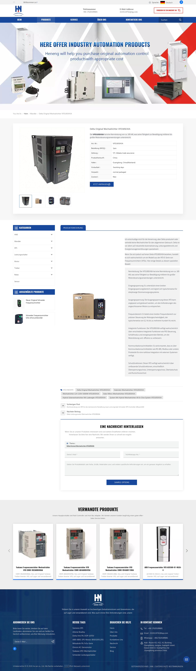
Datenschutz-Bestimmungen (169, 666)
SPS (15, 248)
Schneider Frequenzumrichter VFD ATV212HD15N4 (37, 316)
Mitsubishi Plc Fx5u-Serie (82, 643)
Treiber (17, 268)
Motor (16, 261)
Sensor (17, 281)
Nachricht (114, 643)
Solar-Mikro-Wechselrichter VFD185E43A (119, 393)
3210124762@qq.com (129, 12)
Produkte (46, 19)
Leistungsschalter (21, 254)
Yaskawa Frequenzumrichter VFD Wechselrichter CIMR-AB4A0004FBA (76, 568)
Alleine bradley (78, 632)
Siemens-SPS (77, 628)
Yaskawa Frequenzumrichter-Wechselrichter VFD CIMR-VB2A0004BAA (33, 568)
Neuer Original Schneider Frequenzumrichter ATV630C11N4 (35, 301)
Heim (19, 19)
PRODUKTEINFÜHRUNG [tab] (73, 228)
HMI (16, 234)
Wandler (33, 113)
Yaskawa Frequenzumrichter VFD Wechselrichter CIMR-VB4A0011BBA (120, 568)
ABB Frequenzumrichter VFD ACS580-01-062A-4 (162, 568)
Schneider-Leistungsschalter (83, 655)
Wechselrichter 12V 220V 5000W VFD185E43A (81, 393)
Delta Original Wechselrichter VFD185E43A (93, 390)
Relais (16, 274)
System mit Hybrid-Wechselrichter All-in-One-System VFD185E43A (136, 397)
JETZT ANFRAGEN (100, 184)
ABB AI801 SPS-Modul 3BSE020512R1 (88, 640)
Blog (112, 651)
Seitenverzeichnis (139, 666)
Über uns (101, 19)
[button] (187, 550)
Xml (152, 666)
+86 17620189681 (90, 12)
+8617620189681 (161, 638)
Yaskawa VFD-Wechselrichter (84, 651)
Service (74, 19)
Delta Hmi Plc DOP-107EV (83, 636)
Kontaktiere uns (134, 19)
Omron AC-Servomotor (82, 647)
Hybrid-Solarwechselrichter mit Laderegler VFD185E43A (84, 397)
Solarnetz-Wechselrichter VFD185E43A (129, 390)
